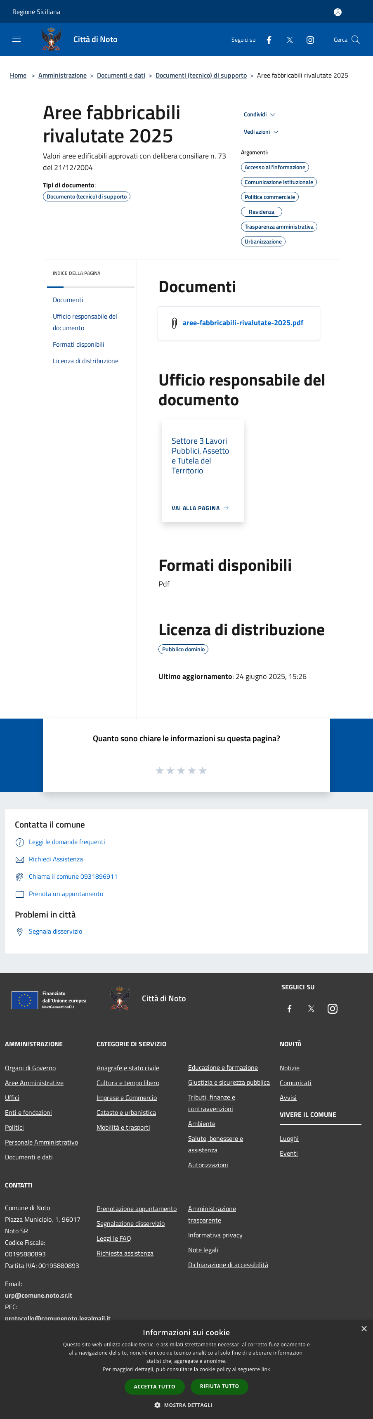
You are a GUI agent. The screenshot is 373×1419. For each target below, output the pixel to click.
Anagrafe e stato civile (128, 1068)
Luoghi (289, 1138)
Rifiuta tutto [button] (219, 1386)
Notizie (290, 1068)
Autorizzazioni (208, 1165)
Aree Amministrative (34, 1083)
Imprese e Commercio (127, 1097)
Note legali (203, 1250)
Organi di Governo (30, 1068)
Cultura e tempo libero (128, 1083)
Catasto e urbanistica (126, 1112)
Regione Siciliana (36, 12)
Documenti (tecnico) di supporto (201, 75)
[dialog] (186, 1369)
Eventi (289, 1153)
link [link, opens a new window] (266, 1369)
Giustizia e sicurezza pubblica (229, 1082)
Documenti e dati (121, 75)
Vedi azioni (262, 132)
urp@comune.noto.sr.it (38, 1295)
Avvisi (288, 1097)
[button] (186, 1405)
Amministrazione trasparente (212, 1214)
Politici (14, 1127)
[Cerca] (356, 40)
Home (18, 75)
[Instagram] (307, 39)
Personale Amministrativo (41, 1142)
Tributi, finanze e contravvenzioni (211, 1103)
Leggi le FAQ (114, 1238)
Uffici (12, 1097)
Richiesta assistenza (125, 1253)
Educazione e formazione (223, 1067)
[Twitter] (286, 39)
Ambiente (201, 1123)
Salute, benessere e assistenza (215, 1144)
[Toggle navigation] (16, 39)
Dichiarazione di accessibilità (228, 1265)
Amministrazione (62, 75)
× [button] (364, 1329)
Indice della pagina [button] (76, 273)
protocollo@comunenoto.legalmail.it (58, 1318)
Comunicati (296, 1083)
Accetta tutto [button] (154, 1386)
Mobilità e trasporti (123, 1127)
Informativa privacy (215, 1235)
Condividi (261, 115)
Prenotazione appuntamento (137, 1208)
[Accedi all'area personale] (337, 12)
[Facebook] (265, 39)
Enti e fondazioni (28, 1112)
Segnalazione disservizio (131, 1223)
